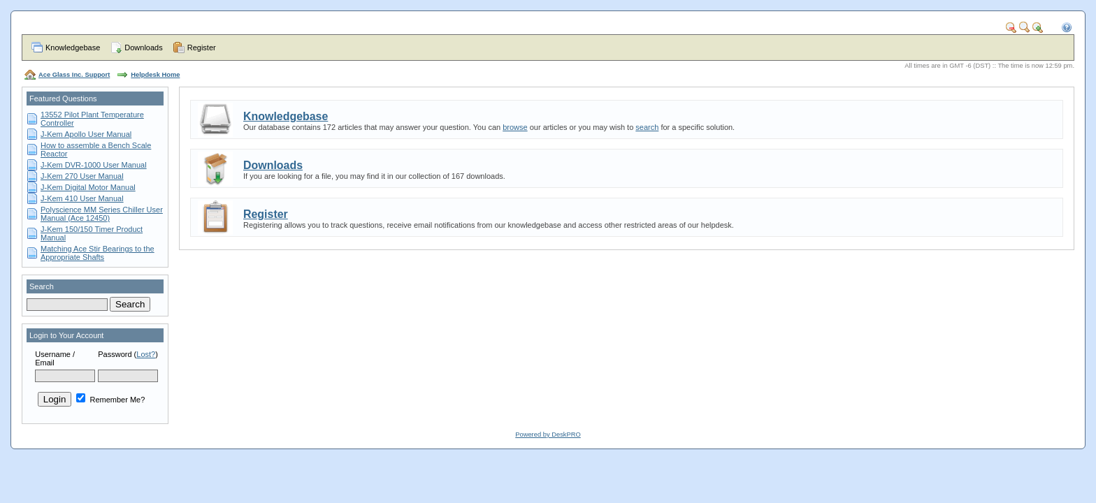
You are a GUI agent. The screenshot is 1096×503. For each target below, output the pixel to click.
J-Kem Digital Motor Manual (88, 187)
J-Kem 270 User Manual (82, 176)
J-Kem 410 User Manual (82, 198)
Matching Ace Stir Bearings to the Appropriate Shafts (97, 253)
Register (201, 47)
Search (41, 286)
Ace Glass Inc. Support (74, 74)
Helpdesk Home (155, 74)
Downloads (143, 47)
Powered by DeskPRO (547, 434)
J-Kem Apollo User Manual (86, 134)
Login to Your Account (66, 335)
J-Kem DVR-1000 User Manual (94, 165)
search (646, 127)
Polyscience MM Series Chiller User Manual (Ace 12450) (102, 213)
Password (114, 354)
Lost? (145, 354)
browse (515, 127)
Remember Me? (110, 399)
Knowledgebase (72, 47)
